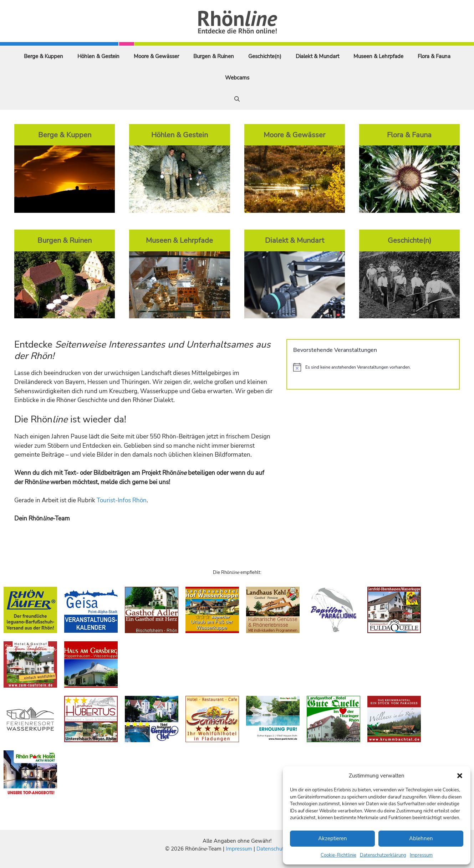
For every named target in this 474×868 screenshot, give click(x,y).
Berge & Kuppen (43, 56)
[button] (459, 775)
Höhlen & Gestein (98, 56)
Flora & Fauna (434, 56)
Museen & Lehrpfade (378, 56)
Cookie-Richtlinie (338, 855)
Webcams (237, 77)
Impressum (421, 855)
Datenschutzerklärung (383, 855)
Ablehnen (421, 838)
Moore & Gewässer (156, 56)
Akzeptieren (332, 838)
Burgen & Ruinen (213, 56)
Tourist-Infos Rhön (122, 500)
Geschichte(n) (264, 56)
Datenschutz (271, 848)
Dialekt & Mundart (317, 56)
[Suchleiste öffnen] (237, 99)
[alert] (373, 367)
